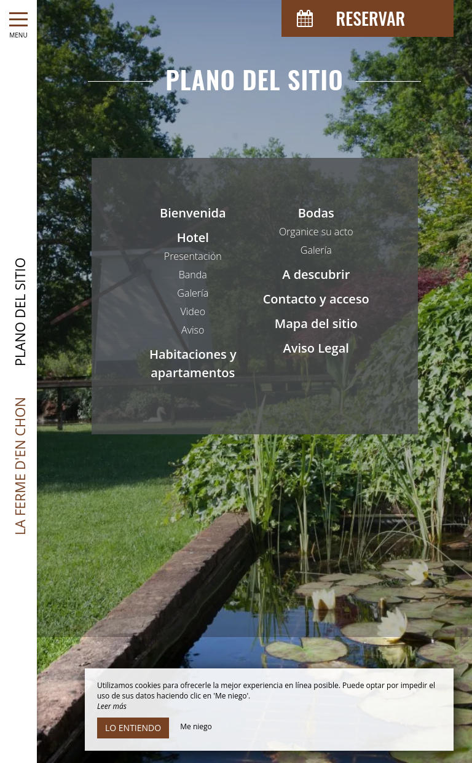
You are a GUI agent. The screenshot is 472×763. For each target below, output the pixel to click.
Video (192, 311)
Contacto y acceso (316, 299)
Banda (193, 274)
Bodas (316, 213)
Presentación (193, 256)
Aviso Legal (316, 348)
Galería (192, 293)
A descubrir (316, 274)
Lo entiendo (133, 728)
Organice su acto (316, 231)
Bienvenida (193, 213)
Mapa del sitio (316, 323)
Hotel (193, 237)
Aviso (192, 330)
